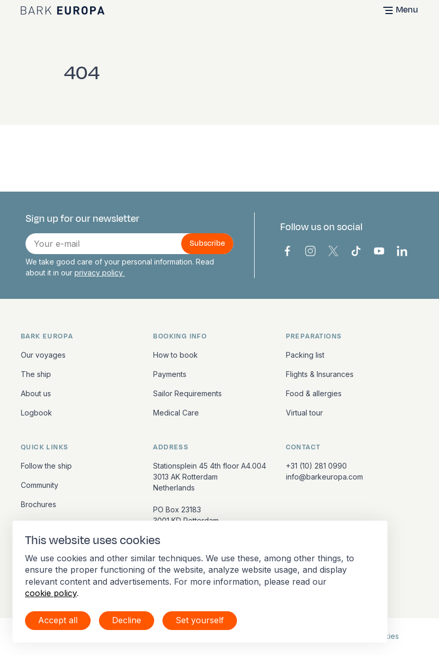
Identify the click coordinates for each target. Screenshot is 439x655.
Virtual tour (304, 412)
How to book (175, 354)
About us (36, 393)
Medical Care (176, 412)
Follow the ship (46, 465)
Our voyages (43, 354)
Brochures (38, 504)
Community (39, 485)
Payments (169, 374)
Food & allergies (314, 393)
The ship (36, 374)
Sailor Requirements (187, 393)
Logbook (36, 412)
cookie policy (51, 593)
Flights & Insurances (320, 374)
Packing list (305, 354)
